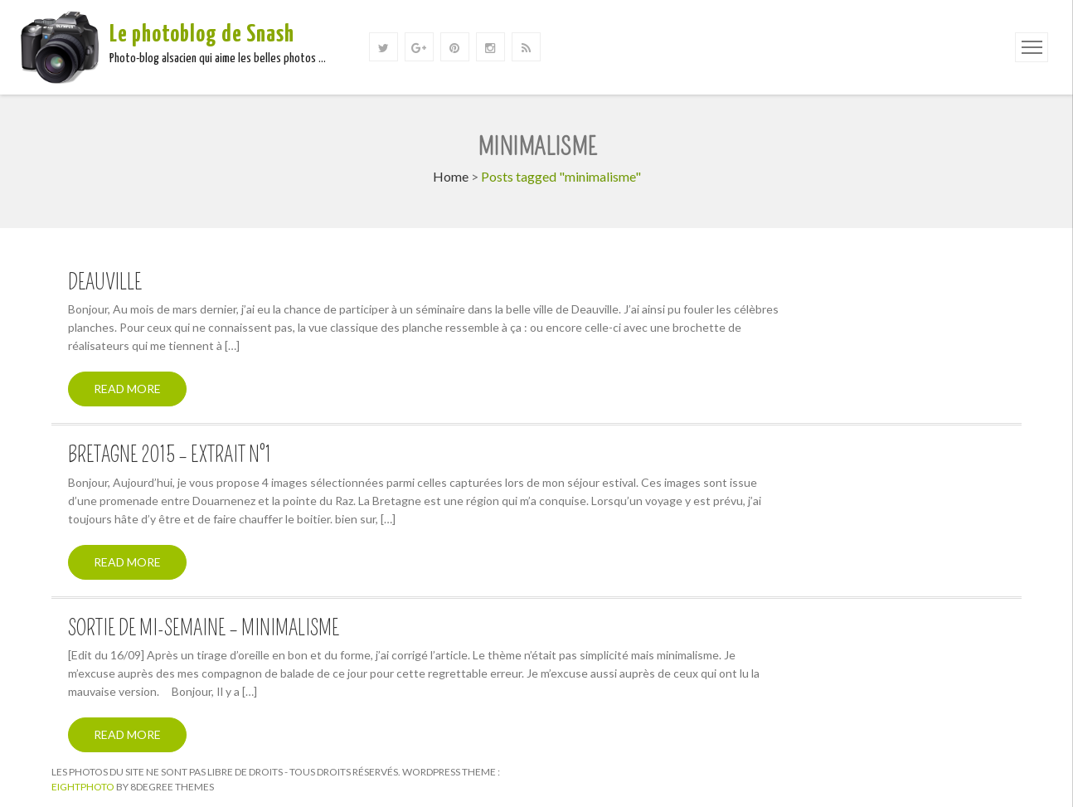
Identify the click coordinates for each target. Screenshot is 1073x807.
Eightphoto (83, 786)
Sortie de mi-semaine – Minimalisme (203, 628)
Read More (127, 389)
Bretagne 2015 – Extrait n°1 (169, 455)
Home (451, 176)
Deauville (105, 282)
